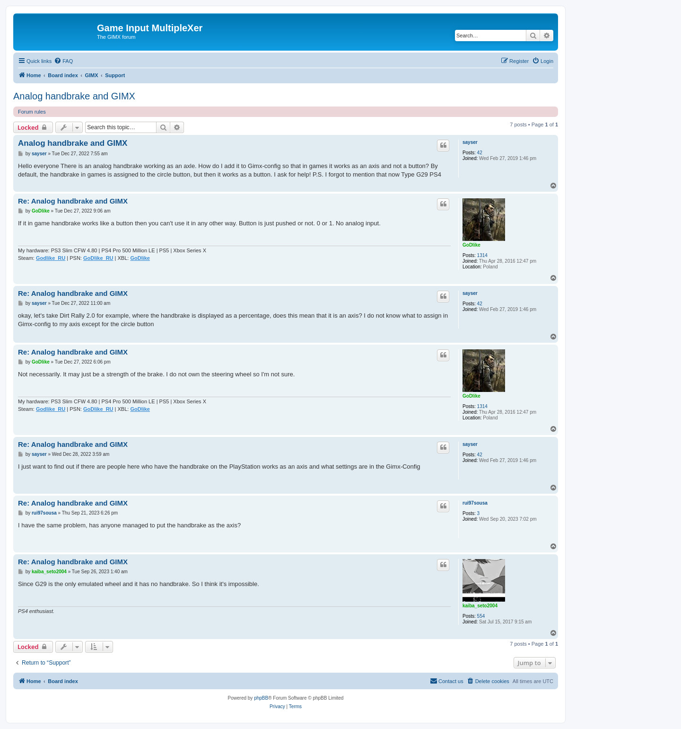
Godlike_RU (50, 258)
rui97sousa (475, 503)
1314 (482, 255)
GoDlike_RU (98, 258)
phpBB (261, 698)
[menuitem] (63, 61)
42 (479, 152)
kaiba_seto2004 (480, 605)
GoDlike (471, 245)
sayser (470, 142)
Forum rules (32, 112)
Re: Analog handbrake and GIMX (73, 201)
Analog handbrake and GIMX (74, 96)
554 (481, 616)
